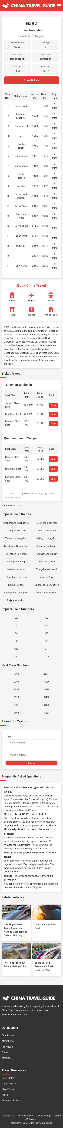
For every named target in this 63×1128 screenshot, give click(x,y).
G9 (46, 641)
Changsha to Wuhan (46, 554)
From (31, 741)
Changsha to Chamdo (47, 569)
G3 (46, 618)
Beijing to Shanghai (47, 523)
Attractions (8, 1041)
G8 (16, 641)
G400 (47, 697)
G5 (46, 625)
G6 (16, 633)
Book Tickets (31, 80)
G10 (16, 649)
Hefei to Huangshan (46, 592)
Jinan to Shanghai (47, 530)
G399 (16, 697)
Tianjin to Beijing (46, 577)
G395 (16, 681)
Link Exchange (43, 1115)
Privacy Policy (25, 1115)
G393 (16, 674)
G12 (16, 656)
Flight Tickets (9, 1089)
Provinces (7, 1046)
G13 (47, 656)
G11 (47, 649)
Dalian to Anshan (16, 569)
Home (4, 505)
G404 (47, 712)
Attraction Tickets (11, 1100)
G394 (47, 674)
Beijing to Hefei (16, 585)
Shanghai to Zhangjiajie (16, 592)
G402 (47, 705)
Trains (12, 505)
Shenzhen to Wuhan (16, 554)
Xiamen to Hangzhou (16, 538)
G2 (16, 618)
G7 (46, 633)
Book (53, 405)
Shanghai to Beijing (16, 530)
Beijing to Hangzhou (46, 538)
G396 (47, 681)
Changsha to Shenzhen (47, 585)
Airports (6, 1057)
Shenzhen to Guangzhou (16, 523)
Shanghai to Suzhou (16, 577)
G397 (16, 689)
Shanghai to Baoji (16, 561)
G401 (16, 705)
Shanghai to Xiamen (46, 546)
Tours (5, 1094)
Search (31, 763)
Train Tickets (9, 1083)
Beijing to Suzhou (16, 600)
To (31, 753)
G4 (16, 625)
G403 (16, 712)
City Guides (8, 1035)
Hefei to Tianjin (47, 561)
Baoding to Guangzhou (16, 546)
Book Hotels (8, 1078)
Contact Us (9, 1115)
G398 (47, 689)
